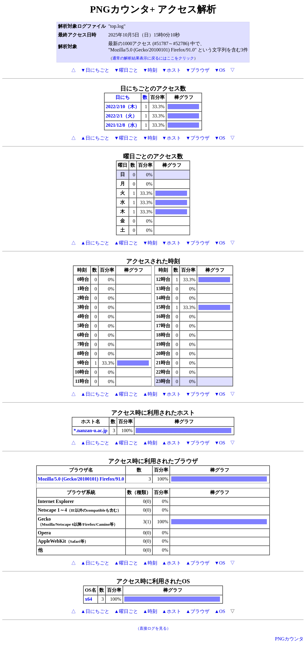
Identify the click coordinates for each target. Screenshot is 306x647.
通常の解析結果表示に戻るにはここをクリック (153, 58)
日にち (122, 97)
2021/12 (113, 125)
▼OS (219, 70)
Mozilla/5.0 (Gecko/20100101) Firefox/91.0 (81, 478)
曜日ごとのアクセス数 (153, 156)
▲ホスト (171, 442)
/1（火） (128, 115)
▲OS (219, 611)
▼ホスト (171, 70)
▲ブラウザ (198, 562)
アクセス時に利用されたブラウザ (153, 461)
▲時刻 (150, 394)
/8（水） (130, 125)
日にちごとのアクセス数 (153, 88)
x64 (88, 599)
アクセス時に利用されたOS (153, 581)
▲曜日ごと (126, 242)
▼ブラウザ (198, 70)
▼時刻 (150, 70)
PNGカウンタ (289, 638)
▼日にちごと (95, 70)
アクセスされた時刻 (153, 261)
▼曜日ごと (126, 70)
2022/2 (112, 106)
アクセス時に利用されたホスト (153, 412)
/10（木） (129, 106)
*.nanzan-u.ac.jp (90, 430)
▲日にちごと (95, 137)
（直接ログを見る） (153, 628)
